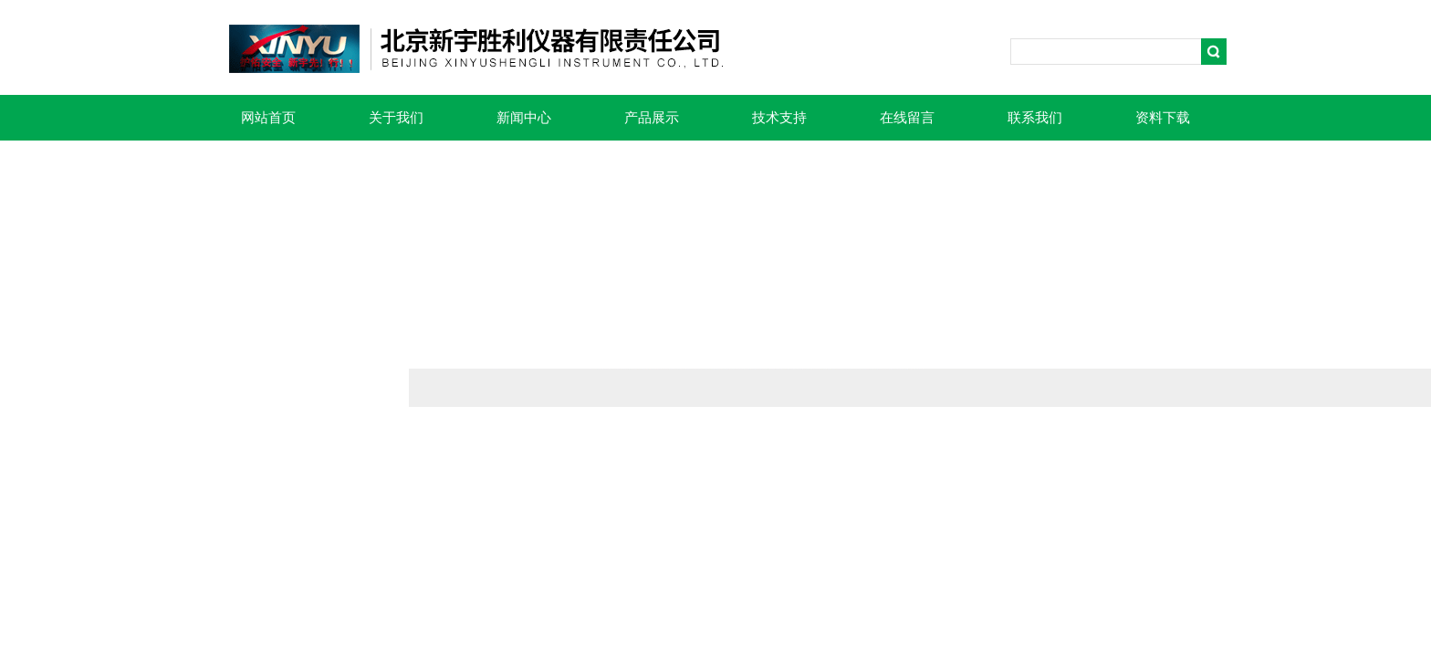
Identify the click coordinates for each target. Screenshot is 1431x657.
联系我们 (1035, 117)
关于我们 (396, 117)
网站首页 (268, 117)
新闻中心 (523, 117)
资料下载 (1162, 117)
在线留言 (907, 117)
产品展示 (651, 117)
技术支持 (779, 117)
